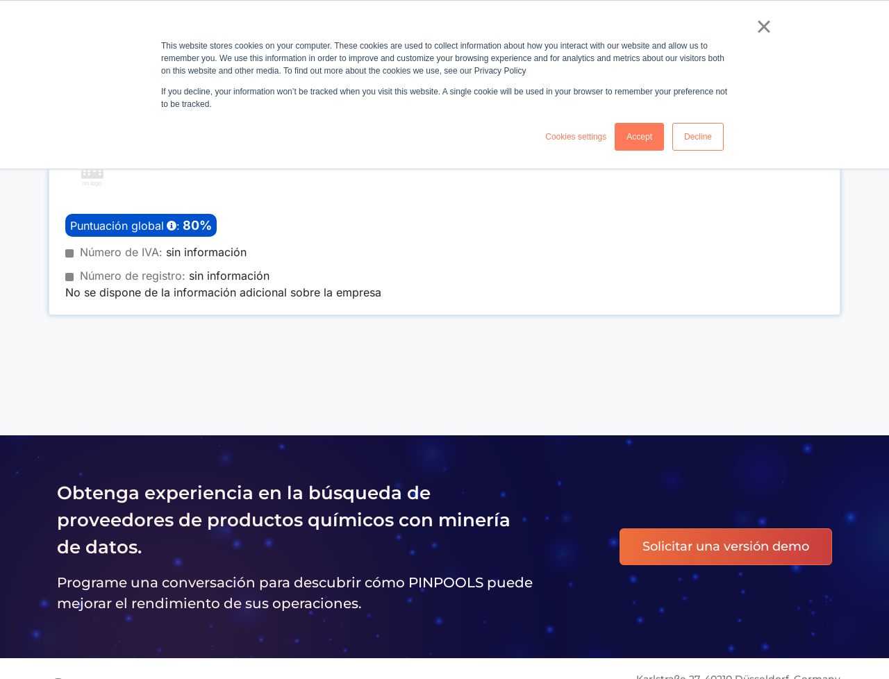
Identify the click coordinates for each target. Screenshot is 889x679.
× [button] (764, 26)
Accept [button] (639, 137)
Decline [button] (698, 137)
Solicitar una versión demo (725, 546)
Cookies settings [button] (575, 137)
